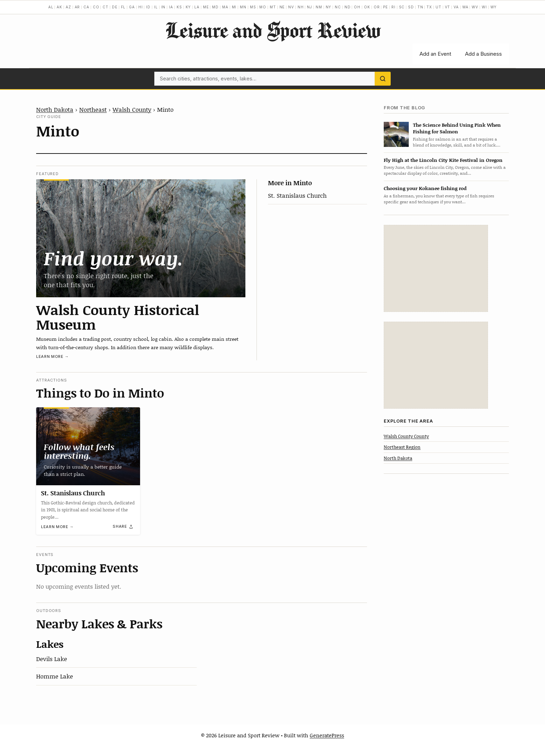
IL (156, 7)
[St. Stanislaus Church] (88, 446)
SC (402, 7)
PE (385, 7)
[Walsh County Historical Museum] (140, 238)
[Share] (123, 527)
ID (148, 7)
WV (475, 7)
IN (163, 7)
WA (465, 7)
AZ (68, 7)
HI (140, 7)
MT (273, 7)
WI (484, 7)
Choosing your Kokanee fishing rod (425, 188)
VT (447, 7)
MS (253, 7)
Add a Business (483, 53)
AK (59, 7)
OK (367, 7)
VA (456, 7)
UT (438, 7)
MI (234, 7)
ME (206, 7)
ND (347, 7)
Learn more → (52, 356)
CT (105, 7)
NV (291, 7)
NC (338, 7)
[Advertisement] (436, 268)
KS (179, 7)
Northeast (93, 109)
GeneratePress (327, 735)
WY (493, 7)
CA (86, 7)
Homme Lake (54, 676)
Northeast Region (402, 447)
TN (420, 7)
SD (411, 7)
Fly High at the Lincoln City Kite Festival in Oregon (443, 160)
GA (132, 7)
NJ (309, 7)
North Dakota (54, 109)
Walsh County (132, 109)
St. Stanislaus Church (297, 195)
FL (123, 7)
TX (429, 7)
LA (197, 7)
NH (301, 7)
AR (77, 7)
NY (329, 7)
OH (357, 7)
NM (319, 7)
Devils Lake (51, 658)
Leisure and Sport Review (272, 30)
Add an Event (435, 53)
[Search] (383, 79)
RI (393, 7)
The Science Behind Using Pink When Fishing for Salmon (457, 128)
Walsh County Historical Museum (117, 317)
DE (114, 7)
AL (51, 7)
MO (262, 7)
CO (96, 7)
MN (243, 7)
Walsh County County (406, 436)
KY (188, 7)
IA (171, 7)
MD (215, 7)
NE (282, 7)
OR (377, 7)
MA (225, 7)
